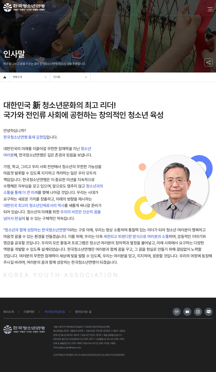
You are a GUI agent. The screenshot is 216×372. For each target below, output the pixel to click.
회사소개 (8, 311)
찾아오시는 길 (83, 311)
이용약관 (29, 311)
